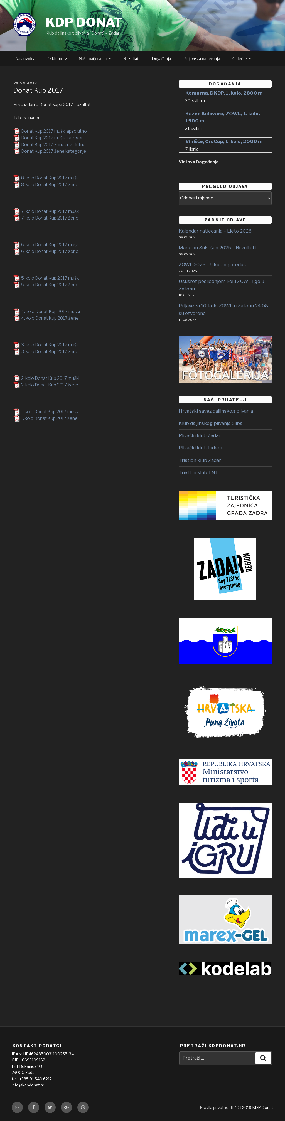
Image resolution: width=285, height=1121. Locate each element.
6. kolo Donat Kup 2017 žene (49, 251)
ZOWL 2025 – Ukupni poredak (212, 264)
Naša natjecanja (96, 58)
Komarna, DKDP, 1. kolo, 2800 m (224, 93)
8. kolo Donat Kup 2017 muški (50, 178)
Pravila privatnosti (216, 1107)
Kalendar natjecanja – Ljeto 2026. (215, 231)
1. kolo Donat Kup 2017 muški (50, 411)
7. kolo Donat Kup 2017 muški (50, 211)
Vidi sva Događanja (198, 161)
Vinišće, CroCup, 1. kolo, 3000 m (224, 141)
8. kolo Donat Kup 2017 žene (49, 184)
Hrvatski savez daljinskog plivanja (216, 411)
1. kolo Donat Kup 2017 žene (49, 418)
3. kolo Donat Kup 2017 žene (49, 351)
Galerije (242, 58)
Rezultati (131, 58)
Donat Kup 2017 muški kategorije (54, 138)
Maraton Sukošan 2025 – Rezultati (217, 247)
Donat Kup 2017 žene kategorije (53, 151)
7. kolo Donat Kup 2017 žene (49, 218)
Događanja (161, 58)
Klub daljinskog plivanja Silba (210, 423)
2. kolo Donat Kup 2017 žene (49, 385)
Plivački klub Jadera (200, 447)
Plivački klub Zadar (199, 435)
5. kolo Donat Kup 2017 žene (49, 284)
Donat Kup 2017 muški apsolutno (54, 131)
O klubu (58, 58)
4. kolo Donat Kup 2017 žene (50, 318)
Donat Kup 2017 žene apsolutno (53, 144)
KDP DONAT (83, 22)
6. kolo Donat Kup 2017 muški (50, 244)
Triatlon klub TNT (198, 472)
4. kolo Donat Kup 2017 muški (50, 311)
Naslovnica (25, 58)
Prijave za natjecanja (201, 58)
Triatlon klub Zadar (200, 460)
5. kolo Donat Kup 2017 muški (50, 278)
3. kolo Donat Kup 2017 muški (50, 345)
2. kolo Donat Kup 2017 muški (50, 378)
